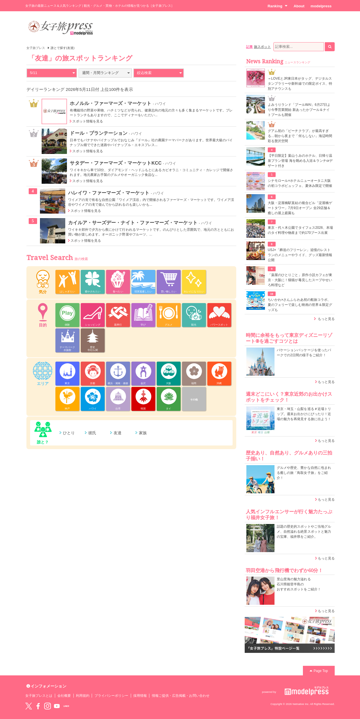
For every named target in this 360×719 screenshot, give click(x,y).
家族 (143, 433)
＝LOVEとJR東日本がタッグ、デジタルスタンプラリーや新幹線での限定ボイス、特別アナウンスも (300, 84)
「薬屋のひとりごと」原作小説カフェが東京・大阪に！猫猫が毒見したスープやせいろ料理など (300, 280)
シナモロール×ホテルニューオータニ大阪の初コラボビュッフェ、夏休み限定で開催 (300, 183)
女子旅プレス (35, 48)
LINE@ (66, 706)
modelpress (321, 6)
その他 (194, 399)
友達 (118, 433)
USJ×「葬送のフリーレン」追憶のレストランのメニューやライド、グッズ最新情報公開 (300, 255)
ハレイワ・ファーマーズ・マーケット (109, 192)
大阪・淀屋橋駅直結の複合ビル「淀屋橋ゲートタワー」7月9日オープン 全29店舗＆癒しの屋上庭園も (300, 208)
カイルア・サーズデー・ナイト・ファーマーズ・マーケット (133, 222)
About (299, 6)
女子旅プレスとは (38, 696)
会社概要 (64, 696)
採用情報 (140, 696)
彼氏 (92, 433)
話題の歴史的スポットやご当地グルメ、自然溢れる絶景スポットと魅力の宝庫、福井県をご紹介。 (304, 532)
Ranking (277, 6)
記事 (249, 47)
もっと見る (326, 319)
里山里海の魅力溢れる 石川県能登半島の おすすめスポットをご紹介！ (299, 584)
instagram (47, 706)
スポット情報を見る (87, 121)
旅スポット (262, 47)
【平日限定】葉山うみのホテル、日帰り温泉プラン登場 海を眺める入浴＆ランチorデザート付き (300, 161)
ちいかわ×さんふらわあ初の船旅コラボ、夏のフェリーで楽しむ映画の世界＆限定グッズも (300, 305)
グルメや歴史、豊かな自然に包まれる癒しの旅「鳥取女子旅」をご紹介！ (304, 473)
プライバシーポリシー (111, 696)
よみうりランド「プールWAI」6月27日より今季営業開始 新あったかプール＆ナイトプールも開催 (299, 110)
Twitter (28, 706)
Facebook (38, 706)
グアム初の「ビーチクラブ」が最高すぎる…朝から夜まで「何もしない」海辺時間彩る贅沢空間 (300, 136)
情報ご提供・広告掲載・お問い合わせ (181, 696)
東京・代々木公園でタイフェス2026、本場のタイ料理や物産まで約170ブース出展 (300, 230)
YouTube (56, 706)
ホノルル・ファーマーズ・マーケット (110, 103)
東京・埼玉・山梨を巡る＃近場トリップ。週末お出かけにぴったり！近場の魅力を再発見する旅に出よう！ (304, 414)
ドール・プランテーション (98, 133)
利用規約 (82, 696)
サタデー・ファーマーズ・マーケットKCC (115, 162)
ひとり (69, 433)
